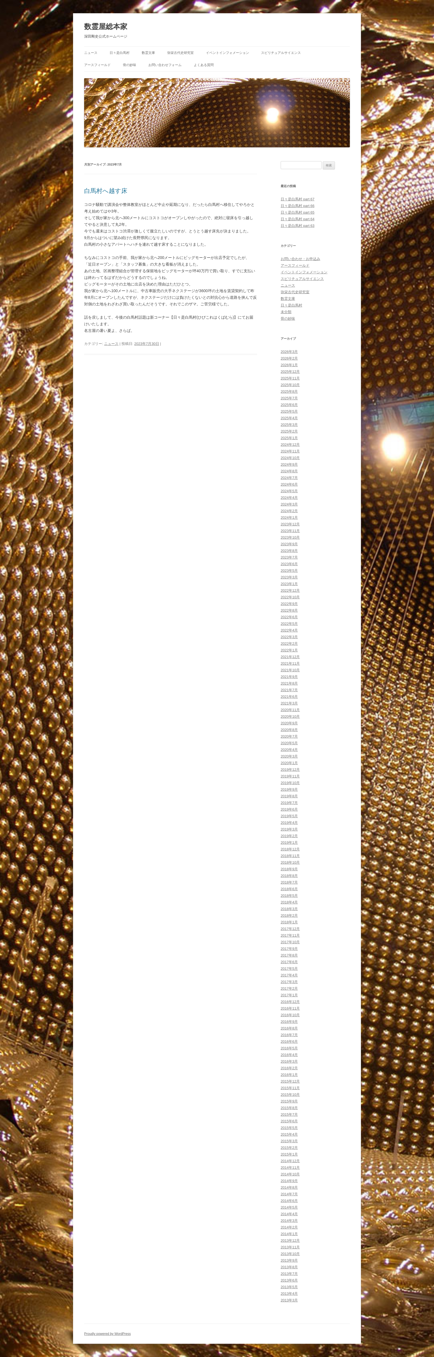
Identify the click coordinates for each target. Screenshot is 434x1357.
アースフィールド (97, 65)
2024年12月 (290, 444)
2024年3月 (289, 504)
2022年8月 (289, 610)
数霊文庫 (148, 53)
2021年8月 (289, 683)
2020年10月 (290, 716)
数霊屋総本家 (105, 26)
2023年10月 (290, 537)
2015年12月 (290, 1081)
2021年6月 (289, 697)
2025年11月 (290, 378)
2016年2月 (289, 1068)
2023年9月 (289, 544)
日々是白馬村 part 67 (297, 199)
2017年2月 (289, 988)
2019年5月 (289, 816)
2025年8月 (289, 391)
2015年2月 (289, 1148)
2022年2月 (289, 643)
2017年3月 (289, 982)
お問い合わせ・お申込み (300, 259)
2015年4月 (289, 1134)
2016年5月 (289, 1048)
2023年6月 (289, 564)
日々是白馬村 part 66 (297, 206)
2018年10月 (290, 862)
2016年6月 (289, 1041)
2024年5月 (289, 491)
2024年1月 (289, 517)
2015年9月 (289, 1101)
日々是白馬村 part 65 (297, 212)
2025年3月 (289, 425)
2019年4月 (289, 823)
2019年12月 (290, 769)
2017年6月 (289, 962)
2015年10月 (290, 1095)
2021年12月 (290, 657)
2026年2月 (289, 358)
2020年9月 (289, 723)
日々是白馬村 (120, 53)
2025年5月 (289, 411)
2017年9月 (289, 949)
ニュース (90, 53)
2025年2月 (289, 431)
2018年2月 (289, 915)
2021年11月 (290, 663)
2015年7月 (289, 1114)
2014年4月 (289, 1214)
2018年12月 (290, 849)
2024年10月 (290, 458)
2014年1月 (289, 1234)
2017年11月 (290, 935)
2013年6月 (289, 1280)
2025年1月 (289, 438)
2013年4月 (289, 1293)
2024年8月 (289, 471)
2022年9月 (289, 604)
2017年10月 (290, 942)
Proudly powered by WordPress (107, 1334)
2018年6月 (289, 889)
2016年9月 (289, 1022)
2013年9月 (289, 1260)
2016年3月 (289, 1061)
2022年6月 (289, 617)
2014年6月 (289, 1201)
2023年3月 (289, 577)
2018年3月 (289, 909)
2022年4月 (289, 630)
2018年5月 (289, 896)
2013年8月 (289, 1267)
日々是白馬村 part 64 (297, 219)
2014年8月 (289, 1187)
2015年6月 (289, 1121)
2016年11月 (290, 1008)
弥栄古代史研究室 (180, 53)
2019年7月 (289, 803)
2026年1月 (289, 365)
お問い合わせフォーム (165, 65)
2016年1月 (289, 1075)
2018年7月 (289, 882)
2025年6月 (289, 405)
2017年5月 (289, 968)
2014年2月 (289, 1227)
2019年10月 (290, 783)
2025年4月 (289, 418)
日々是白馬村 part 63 (297, 226)
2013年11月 (290, 1247)
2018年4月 (289, 902)
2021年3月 (289, 703)
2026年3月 (289, 352)
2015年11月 (290, 1088)
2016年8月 (289, 1028)
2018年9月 (289, 869)
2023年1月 (289, 584)
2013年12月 (290, 1240)
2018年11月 (290, 856)
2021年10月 (290, 670)
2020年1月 (289, 763)
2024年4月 (289, 498)
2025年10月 (290, 385)
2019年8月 (289, 796)
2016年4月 (289, 1055)
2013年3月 (289, 1300)
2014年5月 (289, 1207)
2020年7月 (289, 736)
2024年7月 (289, 478)
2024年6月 (289, 484)
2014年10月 (290, 1174)
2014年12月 (290, 1161)
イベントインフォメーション (227, 53)
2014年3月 (289, 1221)
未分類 (286, 312)
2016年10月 (290, 1015)
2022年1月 (289, 650)
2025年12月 (290, 372)
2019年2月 (289, 836)
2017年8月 (289, 955)
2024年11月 (290, 451)
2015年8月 (289, 1108)
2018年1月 (289, 922)
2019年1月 (289, 842)
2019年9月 (289, 789)
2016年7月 (289, 1035)
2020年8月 (289, 730)
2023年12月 (290, 524)
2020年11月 (290, 710)
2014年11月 (290, 1167)
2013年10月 (290, 1254)
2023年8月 (289, 551)
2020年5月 (289, 743)
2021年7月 (289, 690)
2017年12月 (290, 929)
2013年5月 (289, 1287)
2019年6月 (289, 809)
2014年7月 (289, 1194)
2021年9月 (289, 677)
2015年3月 (289, 1141)
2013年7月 (289, 1274)
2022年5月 (289, 624)
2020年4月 (289, 750)
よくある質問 (204, 65)
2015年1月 (289, 1154)
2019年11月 (290, 776)
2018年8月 (289, 876)
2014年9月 (289, 1181)
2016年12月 (290, 1002)
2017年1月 (289, 995)
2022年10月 (290, 597)
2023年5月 (289, 571)
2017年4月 (289, 975)
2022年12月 (290, 590)
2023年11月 (290, 531)
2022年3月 (289, 637)
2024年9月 (289, 464)
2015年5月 (289, 1128)
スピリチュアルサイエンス (281, 53)
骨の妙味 (129, 65)
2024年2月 (289, 511)
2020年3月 (289, 756)
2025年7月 (289, 398)
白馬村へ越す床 (105, 190)
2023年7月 (289, 557)
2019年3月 (289, 829)
